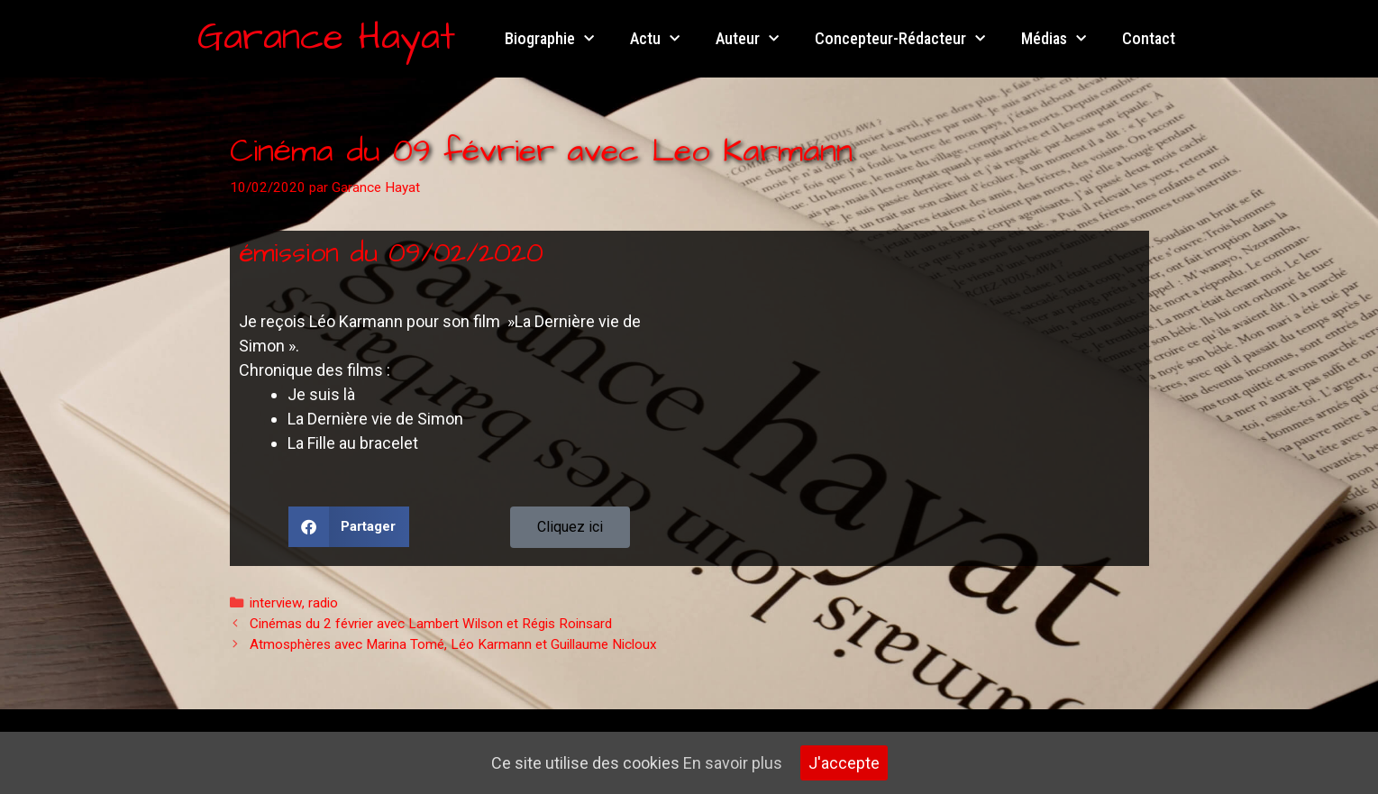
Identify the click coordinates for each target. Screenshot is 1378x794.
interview (276, 603)
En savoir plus (732, 762)
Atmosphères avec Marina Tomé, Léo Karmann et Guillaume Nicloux (453, 644)
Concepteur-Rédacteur (900, 39)
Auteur (747, 39)
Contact (1148, 38)
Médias (1053, 39)
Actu (655, 39)
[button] (349, 527)
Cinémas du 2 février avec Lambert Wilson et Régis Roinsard (431, 624)
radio (323, 603)
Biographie (549, 39)
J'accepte (844, 762)
